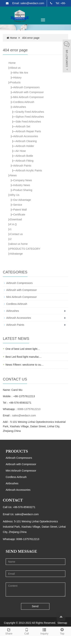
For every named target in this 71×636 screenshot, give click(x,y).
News (13, 175)
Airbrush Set (23, 126)
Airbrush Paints (22, 165)
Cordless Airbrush (23, 101)
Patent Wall (20, 209)
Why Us (14, 194)
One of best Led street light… (22, 348)
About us (15, 67)
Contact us (16, 234)
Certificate (19, 214)
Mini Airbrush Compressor (28, 97)
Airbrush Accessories (25, 136)
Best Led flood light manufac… (23, 356)
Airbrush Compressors (26, 87)
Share (9, 631)
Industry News (21, 185)
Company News (22, 180)
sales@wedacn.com (24, 415)
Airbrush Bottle (24, 155)
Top (62, 631)
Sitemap (62, 622)
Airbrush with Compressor (28, 92)
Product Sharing (22, 190)
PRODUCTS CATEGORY (25, 248)
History (17, 77)
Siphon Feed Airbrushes (30, 116)
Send (35, 606)
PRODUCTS (17, 451)
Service (17, 204)
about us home (19, 243)
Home (13, 37)
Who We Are (20, 72)
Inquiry (44, 631)
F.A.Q (13, 224)
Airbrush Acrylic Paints (29, 170)
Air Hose (21, 150)
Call (27, 631)
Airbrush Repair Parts (28, 131)
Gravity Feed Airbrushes (30, 111)
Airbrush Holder (25, 146)
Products (15, 82)
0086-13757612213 (28, 409)
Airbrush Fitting (25, 160)
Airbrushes (19, 106)
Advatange (16, 253)
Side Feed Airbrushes (28, 121)
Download (16, 219)
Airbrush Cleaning (26, 141)
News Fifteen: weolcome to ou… (24, 364)
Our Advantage (22, 199)
